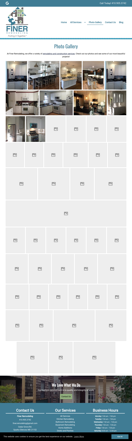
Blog (121, 22)
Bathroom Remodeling (65, 422)
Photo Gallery (95, 22)
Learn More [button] (79, 437)
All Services (75, 22)
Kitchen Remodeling (65, 419)
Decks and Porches (65, 431)
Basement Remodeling (65, 425)
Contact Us (110, 22)
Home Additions (65, 428)
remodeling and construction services (59, 54)
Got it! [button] (120, 437)
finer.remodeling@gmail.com (25, 423)
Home (64, 22)
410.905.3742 (25, 420)
